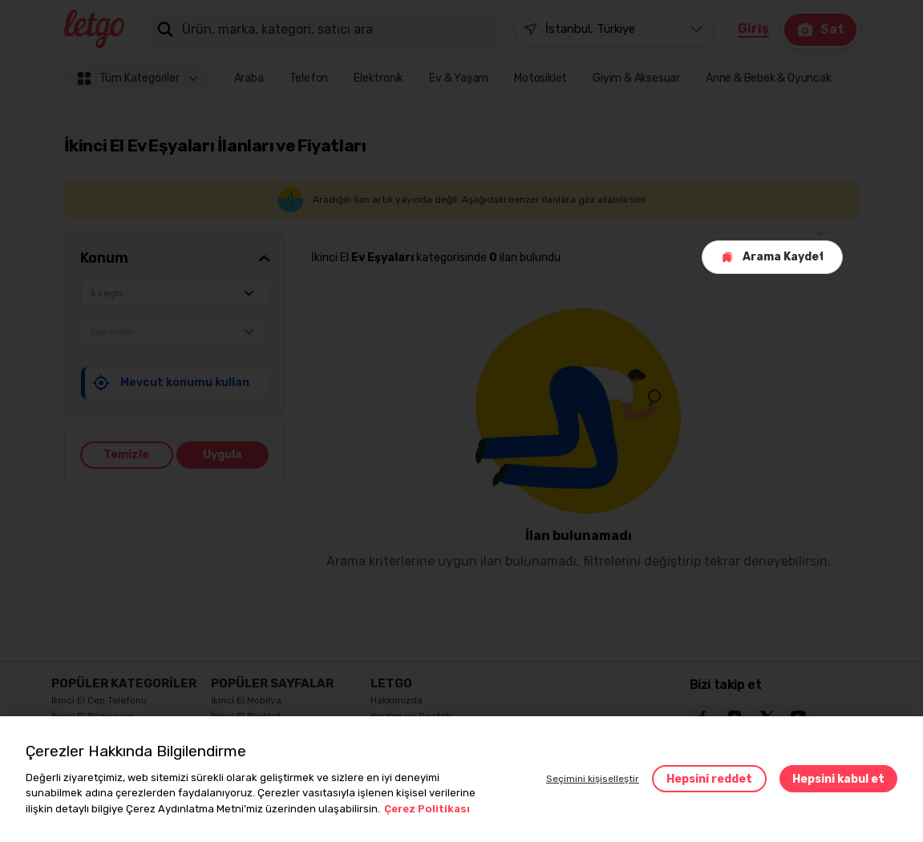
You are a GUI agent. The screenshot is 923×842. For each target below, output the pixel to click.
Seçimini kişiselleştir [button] (592, 778)
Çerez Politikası (427, 809)
